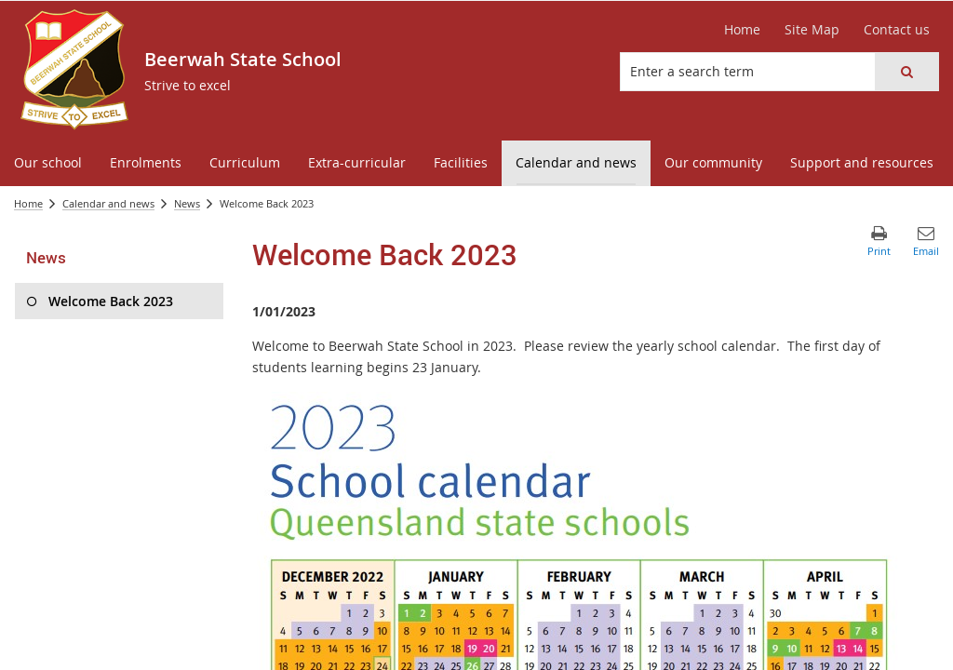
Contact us (897, 29)
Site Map (812, 29)
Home (742, 29)
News (187, 203)
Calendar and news (108, 203)
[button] (906, 71)
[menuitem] (48, 163)
